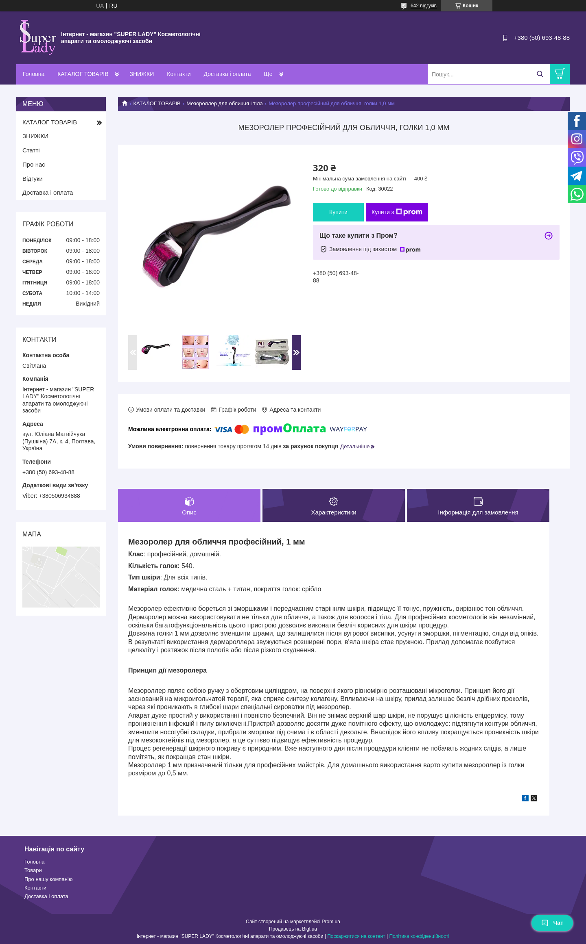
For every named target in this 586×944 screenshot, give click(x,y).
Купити (338, 212)
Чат (552, 923)
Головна (33, 74)
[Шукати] (540, 74)
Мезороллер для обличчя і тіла (224, 103)
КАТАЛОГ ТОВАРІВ (82, 74)
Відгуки (32, 178)
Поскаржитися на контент (356, 936)
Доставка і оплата (227, 74)
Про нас (33, 164)
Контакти (178, 74)
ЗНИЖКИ (141, 74)
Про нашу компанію (48, 879)
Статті (31, 150)
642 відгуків (424, 6)
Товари (33, 870)
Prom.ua (331, 921)
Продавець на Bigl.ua (293, 929)
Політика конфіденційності (419, 936)
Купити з (397, 212)
